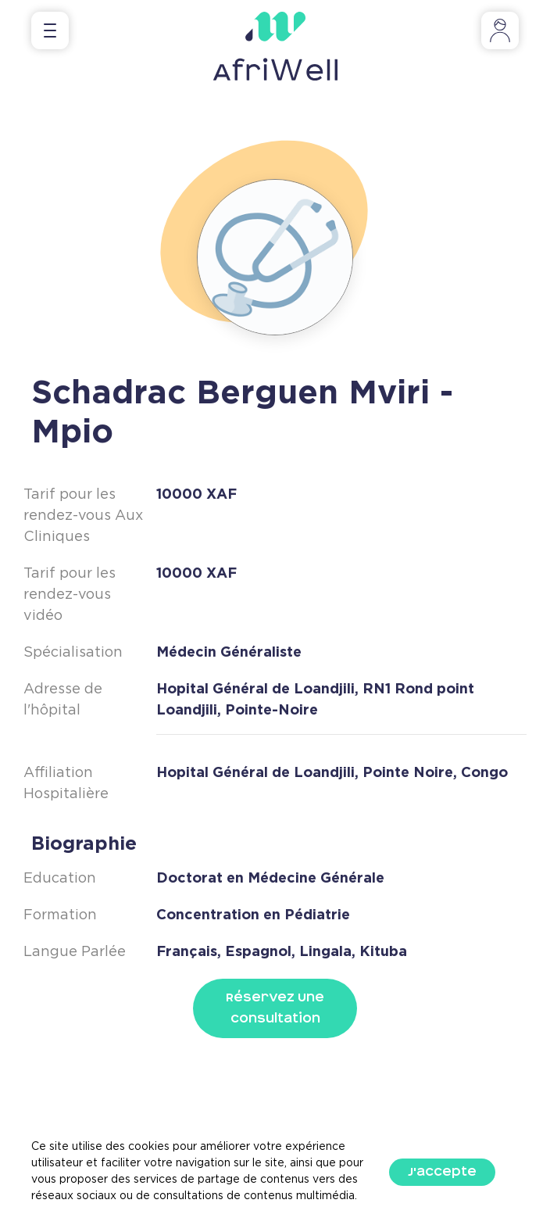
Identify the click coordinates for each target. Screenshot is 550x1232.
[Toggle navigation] (50, 30)
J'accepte (442, 1172)
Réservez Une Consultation (275, 1008)
